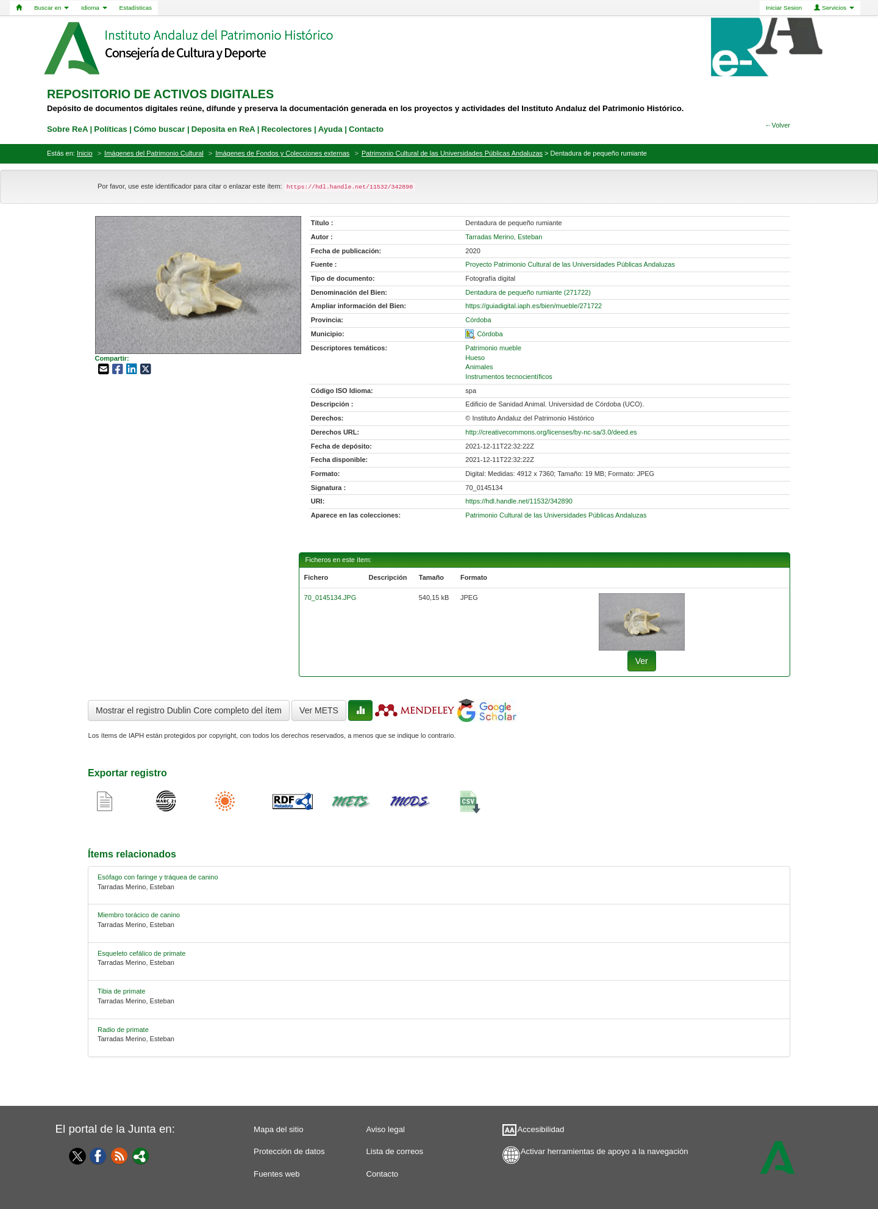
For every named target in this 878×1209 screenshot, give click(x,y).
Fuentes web (277, 1173)
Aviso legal (385, 1129)
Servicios (834, 7)
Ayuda (330, 129)
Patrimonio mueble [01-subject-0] (493, 348)
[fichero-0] (642, 621)
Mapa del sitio (278, 1129)
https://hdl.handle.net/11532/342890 (519, 501)
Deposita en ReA (223, 129)
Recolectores (286, 129)
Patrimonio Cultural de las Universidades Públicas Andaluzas (452, 153)
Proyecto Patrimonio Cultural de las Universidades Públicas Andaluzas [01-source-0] (570, 264)
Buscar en (51, 7)
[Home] (19, 8)
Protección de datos (289, 1151)
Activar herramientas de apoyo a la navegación (604, 1151)
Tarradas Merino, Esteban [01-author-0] (503, 236)
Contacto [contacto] (366, 129)
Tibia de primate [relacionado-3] (121, 991)
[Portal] (141, 1155)
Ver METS (318, 710)
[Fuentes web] (119, 1155)
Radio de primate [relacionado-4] (123, 1029)
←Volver (777, 125)
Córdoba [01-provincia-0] (478, 319)
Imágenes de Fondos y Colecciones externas (282, 153)
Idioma (94, 7)
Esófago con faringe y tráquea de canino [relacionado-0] (158, 877)
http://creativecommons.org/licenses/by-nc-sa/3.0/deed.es (551, 432)
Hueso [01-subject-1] (475, 357)
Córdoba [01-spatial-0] (489, 333)
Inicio (85, 153)
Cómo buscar (159, 129)
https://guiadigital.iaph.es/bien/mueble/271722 (533, 305)
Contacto (382, 1173)
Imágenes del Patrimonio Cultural (154, 153)
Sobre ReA (67, 129)
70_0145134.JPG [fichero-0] (330, 597)
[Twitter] (74, 1156)
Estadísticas (136, 7)
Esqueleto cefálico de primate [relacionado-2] (141, 953)
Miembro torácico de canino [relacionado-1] (139, 914)
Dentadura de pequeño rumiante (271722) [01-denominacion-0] (527, 292)
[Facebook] (98, 1155)
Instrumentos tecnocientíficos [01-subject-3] (508, 376)
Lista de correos (394, 1151)
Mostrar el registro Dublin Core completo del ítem (189, 710)
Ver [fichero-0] (641, 661)
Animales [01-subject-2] (479, 366)
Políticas (110, 129)
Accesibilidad (540, 1129)
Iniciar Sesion (784, 7)
